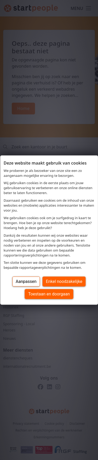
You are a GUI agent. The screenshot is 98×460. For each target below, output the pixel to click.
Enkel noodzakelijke (64, 281)
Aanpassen (26, 281)
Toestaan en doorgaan (49, 294)
